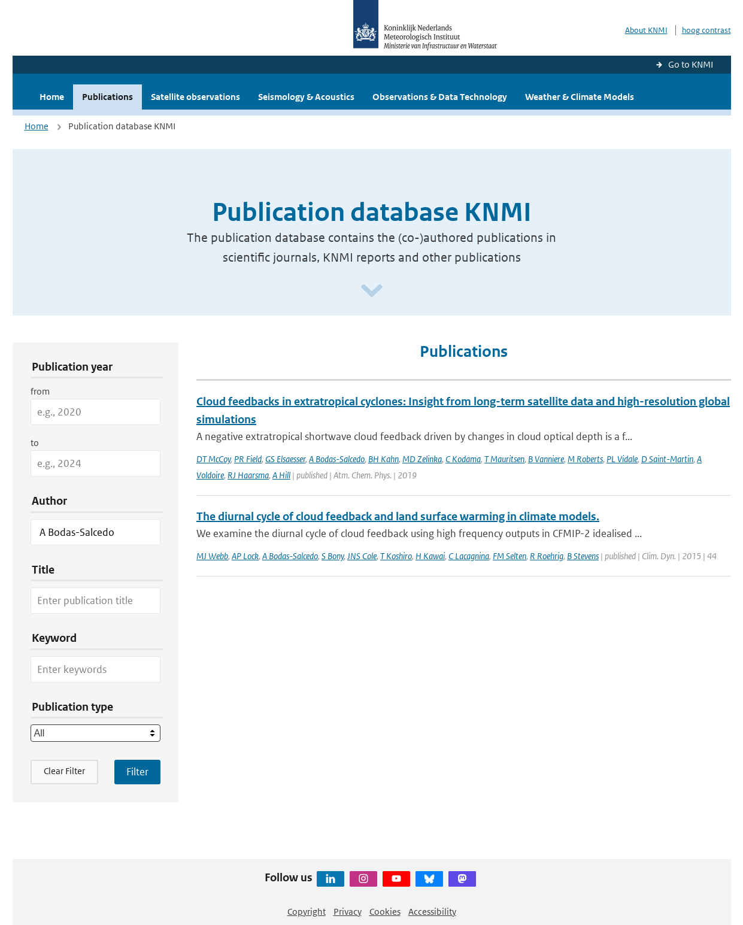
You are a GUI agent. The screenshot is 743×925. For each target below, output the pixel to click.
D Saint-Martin (667, 459)
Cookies (385, 911)
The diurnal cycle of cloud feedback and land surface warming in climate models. (397, 516)
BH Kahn (383, 459)
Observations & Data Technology (439, 96)
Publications (107, 96)
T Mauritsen (504, 459)
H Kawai (430, 556)
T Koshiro (396, 556)
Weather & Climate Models (579, 96)
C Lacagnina (468, 556)
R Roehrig (546, 556)
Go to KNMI (690, 64)
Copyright (306, 911)
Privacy (347, 911)
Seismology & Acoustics (306, 96)
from (40, 391)
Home (52, 96)
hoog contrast (706, 30)
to (35, 442)
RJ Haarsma (248, 475)
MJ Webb (212, 556)
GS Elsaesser (285, 459)
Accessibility (432, 911)
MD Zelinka (422, 459)
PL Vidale (622, 459)
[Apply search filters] (137, 772)
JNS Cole (362, 556)
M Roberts (585, 459)
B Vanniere (546, 459)
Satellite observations (195, 96)
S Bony (333, 556)
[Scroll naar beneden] (372, 291)
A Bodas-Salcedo (337, 459)
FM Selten (509, 556)
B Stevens (583, 556)
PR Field (248, 459)
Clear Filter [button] (64, 771)
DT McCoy (213, 459)
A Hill (281, 475)
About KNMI (646, 30)
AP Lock (245, 556)
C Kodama (463, 459)
